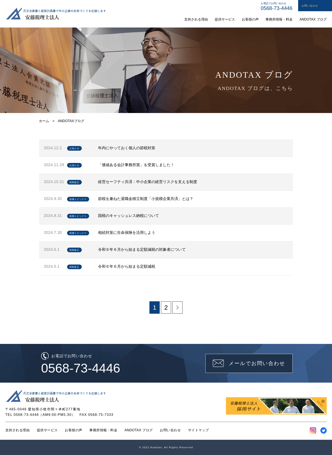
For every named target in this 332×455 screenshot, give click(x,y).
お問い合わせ (170, 430)
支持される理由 (17, 430)
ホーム (44, 121)
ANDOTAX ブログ (139, 430)
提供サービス (47, 430)
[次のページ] (177, 307)
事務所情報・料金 (103, 430)
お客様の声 (73, 430)
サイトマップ (198, 430)
